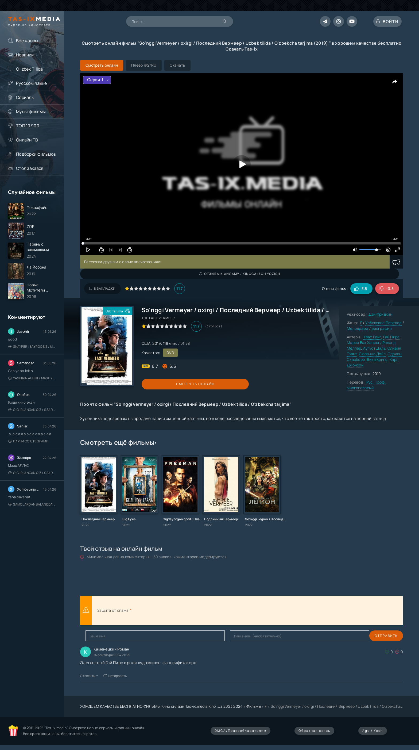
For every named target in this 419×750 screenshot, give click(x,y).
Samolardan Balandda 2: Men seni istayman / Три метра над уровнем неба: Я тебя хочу (32, 513)
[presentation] (191, 610)
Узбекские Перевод (383, 322)
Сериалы (25, 97)
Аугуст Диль (374, 348)
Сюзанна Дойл (372, 353)
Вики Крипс (377, 359)
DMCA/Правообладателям (240, 730)
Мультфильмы (31, 111)
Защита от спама (113, 610)
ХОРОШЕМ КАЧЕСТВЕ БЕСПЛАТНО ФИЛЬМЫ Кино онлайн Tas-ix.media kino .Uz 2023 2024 (161, 706)
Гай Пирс (391, 336)
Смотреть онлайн (166, 384)
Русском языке (31, 83)
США (146, 343)
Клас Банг (372, 336)
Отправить (97, 635)
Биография (381, 328)
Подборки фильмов (36, 154)
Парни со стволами (28, 450)
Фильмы (253, 706)
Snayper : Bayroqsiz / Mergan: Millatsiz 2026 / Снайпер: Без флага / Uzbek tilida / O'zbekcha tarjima (32, 355)
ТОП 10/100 (27, 126)
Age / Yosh (372, 730)
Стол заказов (30, 168)
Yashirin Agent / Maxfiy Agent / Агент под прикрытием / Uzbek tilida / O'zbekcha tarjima (32, 387)
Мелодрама (357, 328)
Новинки (25, 55)
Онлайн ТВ (27, 140)
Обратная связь (314, 730)
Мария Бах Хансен (363, 342)
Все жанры (27, 41)
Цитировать (115, 676)
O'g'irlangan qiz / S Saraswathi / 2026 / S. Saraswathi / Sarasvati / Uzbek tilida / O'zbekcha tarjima (32, 418)
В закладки (102, 288)
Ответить (89, 676)
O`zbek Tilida (29, 69)
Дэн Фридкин (380, 314)
